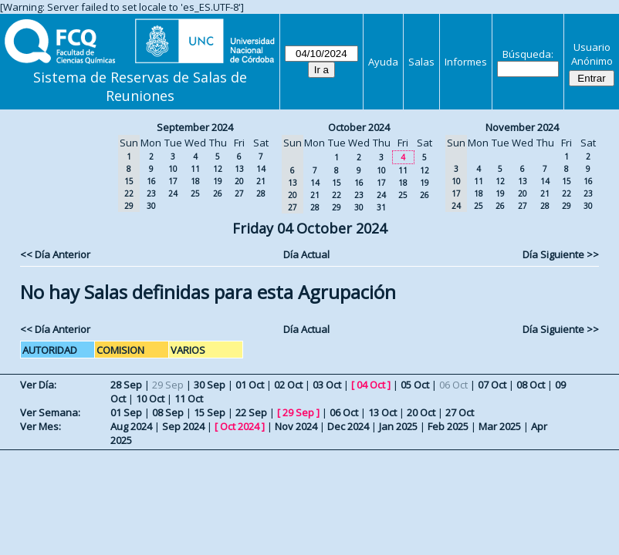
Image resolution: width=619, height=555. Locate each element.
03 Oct (327, 385)
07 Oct (492, 385)
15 (336, 182)
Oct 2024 (239, 426)
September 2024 (195, 127)
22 (336, 195)
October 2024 (359, 127)
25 (195, 193)
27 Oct (459, 412)
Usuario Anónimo (592, 54)
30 (151, 205)
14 (261, 168)
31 (381, 207)
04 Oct (371, 385)
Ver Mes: (40, 426)
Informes (466, 62)
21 (261, 181)
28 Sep (126, 385)
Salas (421, 62)
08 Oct (530, 385)
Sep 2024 (183, 426)
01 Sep (126, 412)
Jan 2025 (398, 426)
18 (195, 181)
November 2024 (522, 127)
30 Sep (209, 385)
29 (336, 207)
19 (217, 181)
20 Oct (421, 412)
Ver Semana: (50, 412)
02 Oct (288, 385)
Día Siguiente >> (561, 254)
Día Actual (306, 254)
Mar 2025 (500, 426)
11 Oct (188, 398)
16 (151, 181)
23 (151, 193)
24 (173, 193)
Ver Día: (38, 385)
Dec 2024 (348, 426)
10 (173, 168)
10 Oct (150, 398)
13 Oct (382, 412)
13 (239, 168)
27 (239, 193)
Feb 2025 (448, 426)
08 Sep (168, 412)
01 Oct (249, 385)
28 (261, 193)
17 (173, 181)
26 (217, 193)
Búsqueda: (527, 54)
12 (217, 168)
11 (195, 168)
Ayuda (383, 62)
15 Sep (209, 412)
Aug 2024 (131, 426)
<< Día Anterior (55, 254)
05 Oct (415, 385)
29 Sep (298, 412)
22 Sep (251, 412)
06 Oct (344, 412)
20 (239, 181)
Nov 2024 (296, 426)
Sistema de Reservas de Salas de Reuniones (140, 86)
